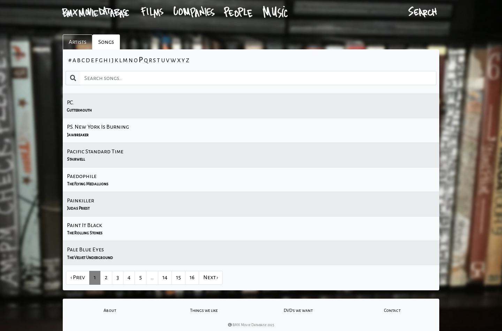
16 (192, 277)
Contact (392, 310)
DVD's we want (298, 310)
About (110, 310)
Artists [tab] (77, 42)
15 (178, 277)
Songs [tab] (106, 42)
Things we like (204, 310)
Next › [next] (210, 277)
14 (164, 277)
